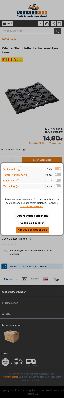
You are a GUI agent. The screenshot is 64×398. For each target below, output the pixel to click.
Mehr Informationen (31, 206)
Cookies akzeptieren (32, 222)
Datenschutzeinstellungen (32, 215)
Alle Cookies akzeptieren (32, 229)
